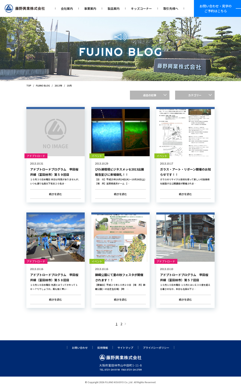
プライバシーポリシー (156, 351)
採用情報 (102, 351)
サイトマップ (125, 351)
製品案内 (114, 8)
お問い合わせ (80, 351)
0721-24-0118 (112, 373)
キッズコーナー (141, 8)
